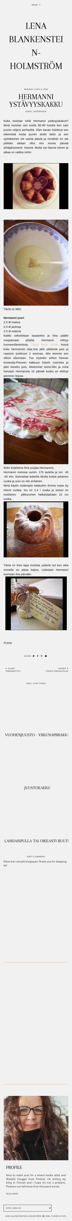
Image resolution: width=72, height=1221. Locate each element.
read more (12, 1194)
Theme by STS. (59, 1216)
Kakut (29, 111)
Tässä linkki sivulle (45, 344)
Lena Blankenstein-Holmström (23, 1216)
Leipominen (39, 111)
